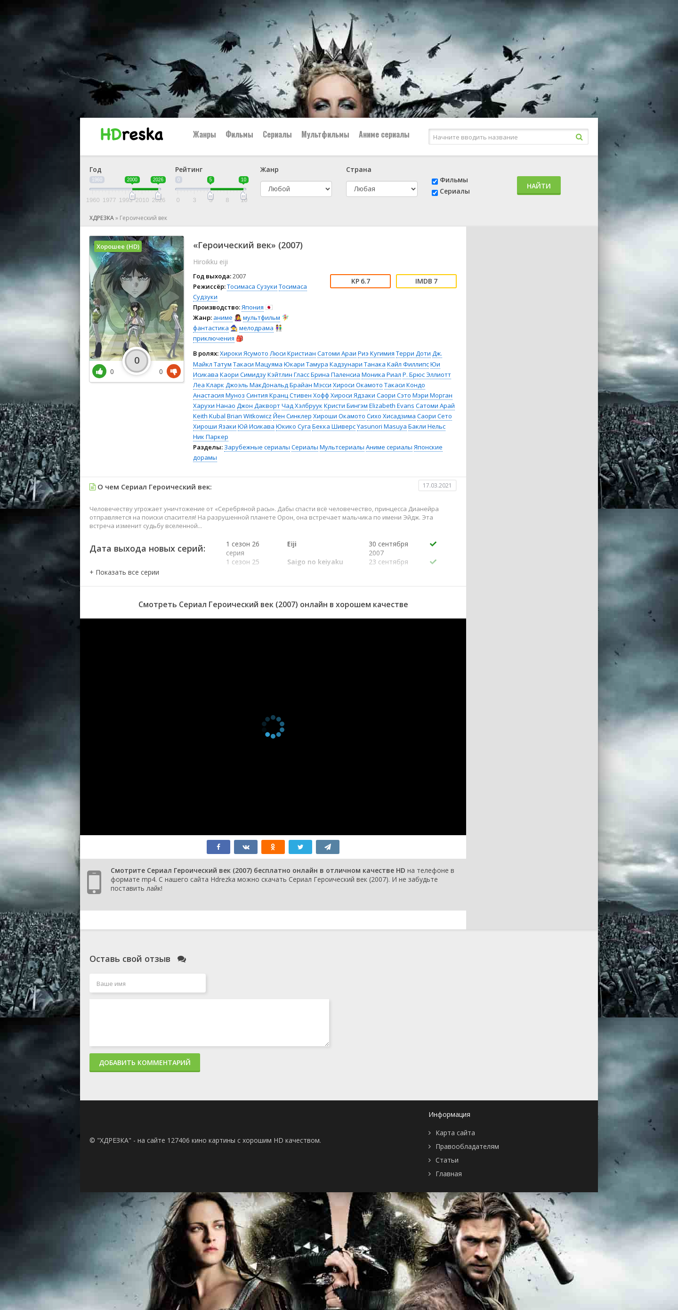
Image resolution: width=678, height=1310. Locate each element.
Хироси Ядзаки (353, 395)
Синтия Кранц (267, 395)
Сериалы (277, 134)
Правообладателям (467, 1146)
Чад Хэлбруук (302, 405)
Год (95, 169)
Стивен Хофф (309, 395)
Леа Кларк (208, 385)
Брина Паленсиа (335, 374)
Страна (358, 169)
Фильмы (239, 134)
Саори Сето (434, 416)
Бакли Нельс (426, 426)
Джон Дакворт (258, 405)
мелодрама (256, 328)
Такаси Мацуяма (257, 364)
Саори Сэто (394, 395)
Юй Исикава (256, 426)
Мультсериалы (342, 447)
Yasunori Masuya (382, 426)
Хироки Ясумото (244, 353)
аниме (223, 317)
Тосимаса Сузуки (252, 286)
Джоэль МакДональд (257, 385)
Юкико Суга (293, 426)
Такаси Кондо (404, 385)
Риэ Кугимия (376, 353)
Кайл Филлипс (408, 364)
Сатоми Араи (336, 353)
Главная (449, 1173)
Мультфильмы (325, 134)
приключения (213, 338)
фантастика (211, 328)
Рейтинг (188, 169)
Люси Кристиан (293, 353)
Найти (539, 185)
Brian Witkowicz (249, 416)
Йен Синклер (292, 416)
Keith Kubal (209, 416)
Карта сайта (455, 1132)
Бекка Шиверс (333, 426)
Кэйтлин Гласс (288, 374)
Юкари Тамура (306, 364)
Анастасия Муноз (219, 395)
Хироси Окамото (358, 385)
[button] (124, 572)
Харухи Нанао (214, 405)
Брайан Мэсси (310, 385)
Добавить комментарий (145, 1062)
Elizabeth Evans (391, 405)
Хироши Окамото (339, 416)
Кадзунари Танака (358, 364)
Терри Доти (413, 353)
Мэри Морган (432, 395)
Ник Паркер (210, 436)
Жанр (269, 169)
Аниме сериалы (384, 134)
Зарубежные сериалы (257, 447)
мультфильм (261, 317)
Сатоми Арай (435, 405)
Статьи (447, 1159)
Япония (253, 307)
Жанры (204, 134)
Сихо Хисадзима (391, 416)
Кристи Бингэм (346, 405)
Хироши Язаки (214, 426)
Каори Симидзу (243, 374)
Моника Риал (381, 374)
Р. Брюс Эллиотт (427, 374)
